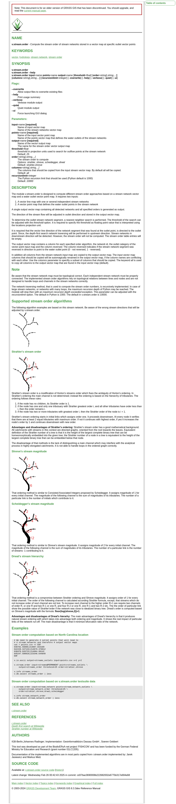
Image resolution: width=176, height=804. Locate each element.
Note (16, 269)
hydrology (24, 57)
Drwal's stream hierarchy (28, 556)
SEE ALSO (21, 715)
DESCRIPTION (24, 187)
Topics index (46, 793)
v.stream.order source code (39, 780)
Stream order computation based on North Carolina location (50, 634)
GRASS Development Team (41, 798)
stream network (39, 57)
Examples (20, 628)
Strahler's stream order (26, 351)
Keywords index (63, 793)
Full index (98, 793)
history (59, 780)
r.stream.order (19, 721)
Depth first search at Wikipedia (28, 736)
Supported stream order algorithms (42, 301)
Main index (17, 793)
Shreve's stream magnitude (29, 451)
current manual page (35, 10)
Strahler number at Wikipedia (27, 739)
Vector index (31, 793)
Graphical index (82, 793)
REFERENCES (24, 727)
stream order (55, 57)
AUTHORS (20, 745)
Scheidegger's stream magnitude (33, 503)
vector (15, 57)
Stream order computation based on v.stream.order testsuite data (53, 689)
